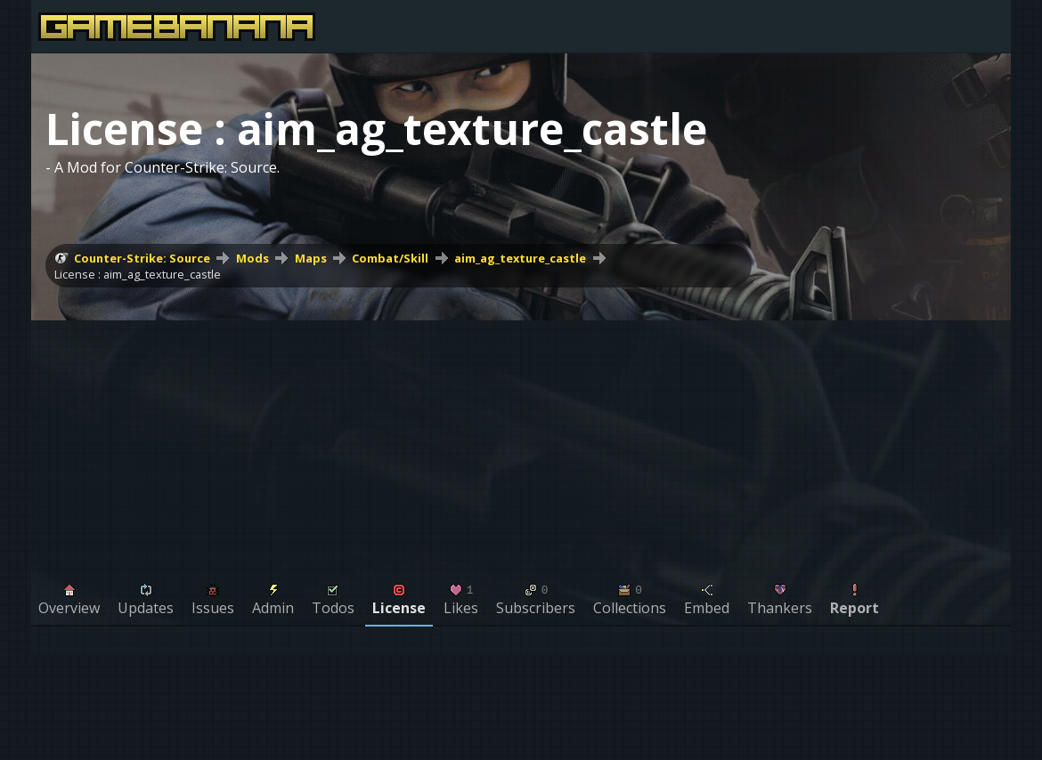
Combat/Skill (390, 258)
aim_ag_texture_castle (520, 258)
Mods (252, 258)
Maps (311, 258)
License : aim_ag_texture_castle (137, 274)
